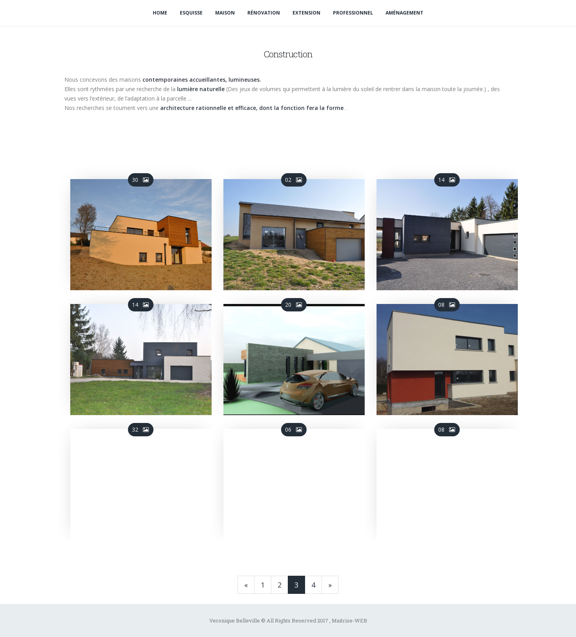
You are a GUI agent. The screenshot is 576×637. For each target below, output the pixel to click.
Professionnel (353, 12)
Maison (225, 12)
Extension (306, 12)
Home (160, 12)
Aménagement (404, 12)
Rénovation (263, 12)
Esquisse (191, 12)
